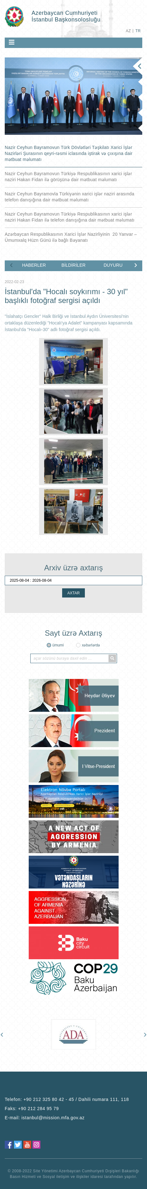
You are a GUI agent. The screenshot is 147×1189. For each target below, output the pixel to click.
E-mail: (45, 1117)
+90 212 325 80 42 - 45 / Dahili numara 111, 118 (76, 1099)
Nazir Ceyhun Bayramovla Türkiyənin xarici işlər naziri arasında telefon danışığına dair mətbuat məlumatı (69, 196)
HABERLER (34, 265)
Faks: (32, 1108)
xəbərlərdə (91, 645)
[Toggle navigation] (12, 42)
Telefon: (67, 1099)
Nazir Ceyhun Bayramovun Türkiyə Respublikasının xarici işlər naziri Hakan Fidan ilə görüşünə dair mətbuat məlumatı (68, 176)
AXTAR (73, 593)
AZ (128, 31)
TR (138, 31)
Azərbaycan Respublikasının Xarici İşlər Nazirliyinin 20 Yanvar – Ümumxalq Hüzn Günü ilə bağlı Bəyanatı (71, 237)
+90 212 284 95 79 (38, 1108)
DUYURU (112, 265)
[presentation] (11, 264)
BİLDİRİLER (73, 265)
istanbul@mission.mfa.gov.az (53, 1117)
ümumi (58, 645)
